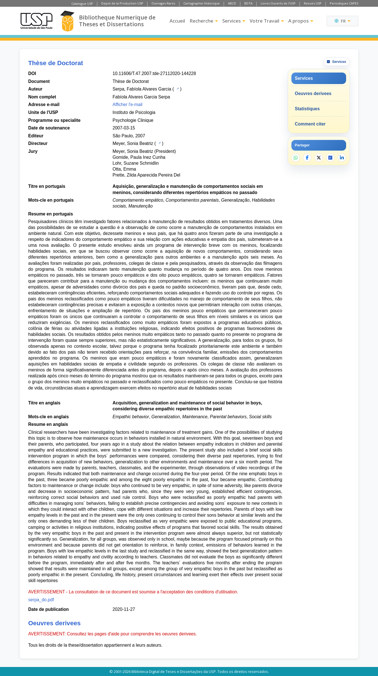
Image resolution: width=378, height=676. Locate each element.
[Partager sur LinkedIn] (342, 157)
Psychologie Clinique (133, 120)
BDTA (248, 3)
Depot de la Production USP (122, 3)
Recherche (204, 20)
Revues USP (313, 3)
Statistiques (307, 108)
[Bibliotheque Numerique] (67, 21)
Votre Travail (267, 20)
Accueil (177, 20)
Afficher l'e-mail (127, 104)
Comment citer (310, 124)
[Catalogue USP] (177, 89)
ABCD (232, 3)
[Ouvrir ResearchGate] (330, 157)
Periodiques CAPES (344, 3)
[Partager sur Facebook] (307, 157)
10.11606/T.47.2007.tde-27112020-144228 (154, 73)
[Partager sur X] (319, 157)
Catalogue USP (82, 3)
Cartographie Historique (201, 3)
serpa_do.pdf (41, 599)
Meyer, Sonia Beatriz (133, 143)
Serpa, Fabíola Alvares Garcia (142, 89)
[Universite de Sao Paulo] (36, 21)
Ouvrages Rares (163, 3)
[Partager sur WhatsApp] (295, 157)
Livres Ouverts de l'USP (278, 3)
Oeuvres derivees (313, 93)
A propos (300, 20)
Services (233, 20)
